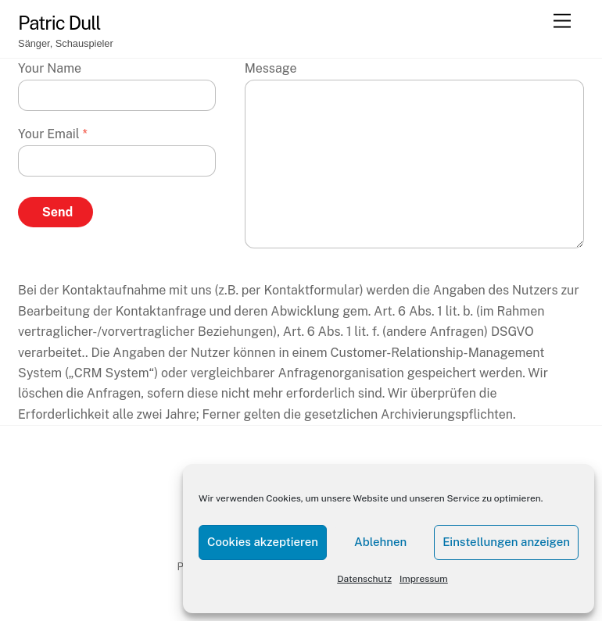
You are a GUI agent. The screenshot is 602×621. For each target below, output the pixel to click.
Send (57, 212)
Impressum (424, 578)
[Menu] (562, 21)
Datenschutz (364, 578)
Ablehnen (380, 541)
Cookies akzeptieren (262, 541)
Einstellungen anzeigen (506, 541)
